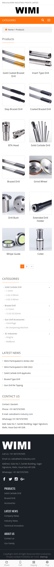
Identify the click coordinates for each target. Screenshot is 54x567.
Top (47, 563)
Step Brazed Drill (13, 109)
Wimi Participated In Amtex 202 (19, 361)
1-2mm (9, 290)
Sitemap (44, 556)
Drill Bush (13, 217)
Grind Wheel (40, 181)
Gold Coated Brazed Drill (13, 74)
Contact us (9, 538)
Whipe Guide (13, 253)
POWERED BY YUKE (30, 556)
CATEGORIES (9, 20)
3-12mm (10, 309)
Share (7, 563)
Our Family (9, 543)
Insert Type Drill (40, 73)
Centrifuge (11, 323)
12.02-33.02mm (13, 313)
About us (9, 534)
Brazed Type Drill (12, 379)
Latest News (11, 511)
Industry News (11, 520)
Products (20, 29)
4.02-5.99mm (12, 299)
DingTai (9, 337)
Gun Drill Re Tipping (13, 385)
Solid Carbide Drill (40, 145)
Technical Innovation (14, 525)
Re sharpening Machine (17, 327)
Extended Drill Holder (40, 219)
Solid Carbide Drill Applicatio (17, 373)
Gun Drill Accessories (14, 319)
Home (11, 29)
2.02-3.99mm (12, 295)
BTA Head (13, 145)
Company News (11, 515)
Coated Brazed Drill (40, 109)
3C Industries (11, 333)
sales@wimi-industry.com (21, 414)
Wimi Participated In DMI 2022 (18, 367)
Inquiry (34, 563)
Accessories (9, 503)
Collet (40, 253)
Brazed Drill (13, 181)
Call (20, 563)
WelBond (10, 341)
